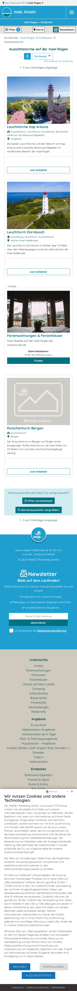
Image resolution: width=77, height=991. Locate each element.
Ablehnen (19, 966)
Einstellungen (54, 966)
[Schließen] (71, 791)
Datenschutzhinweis (38, 987)
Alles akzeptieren (38, 975)
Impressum (18, 987)
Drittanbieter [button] (58, 987)
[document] (38, 878)
